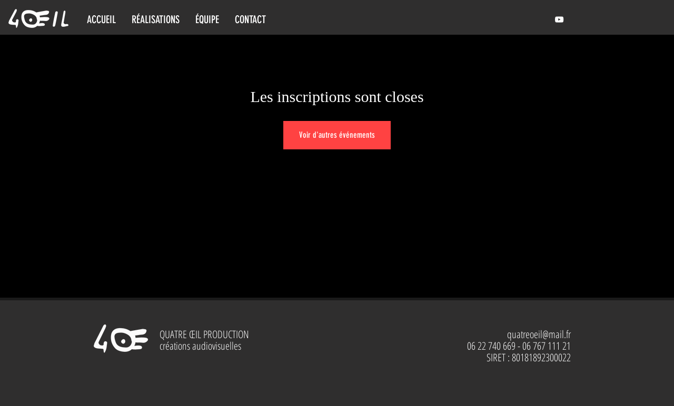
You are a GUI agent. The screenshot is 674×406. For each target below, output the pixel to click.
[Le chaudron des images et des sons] (559, 19)
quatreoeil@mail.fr (539, 334)
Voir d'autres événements (337, 135)
